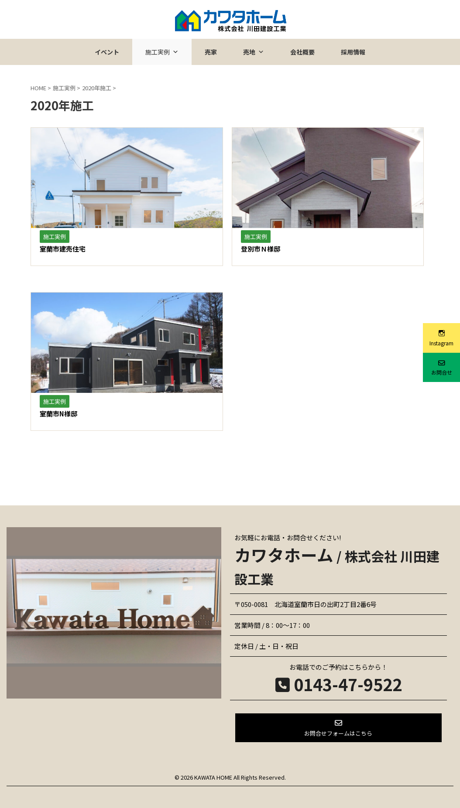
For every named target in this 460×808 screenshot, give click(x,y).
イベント (107, 52)
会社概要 (302, 52)
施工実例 (162, 52)
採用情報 (353, 52)
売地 (253, 52)
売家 (211, 52)
